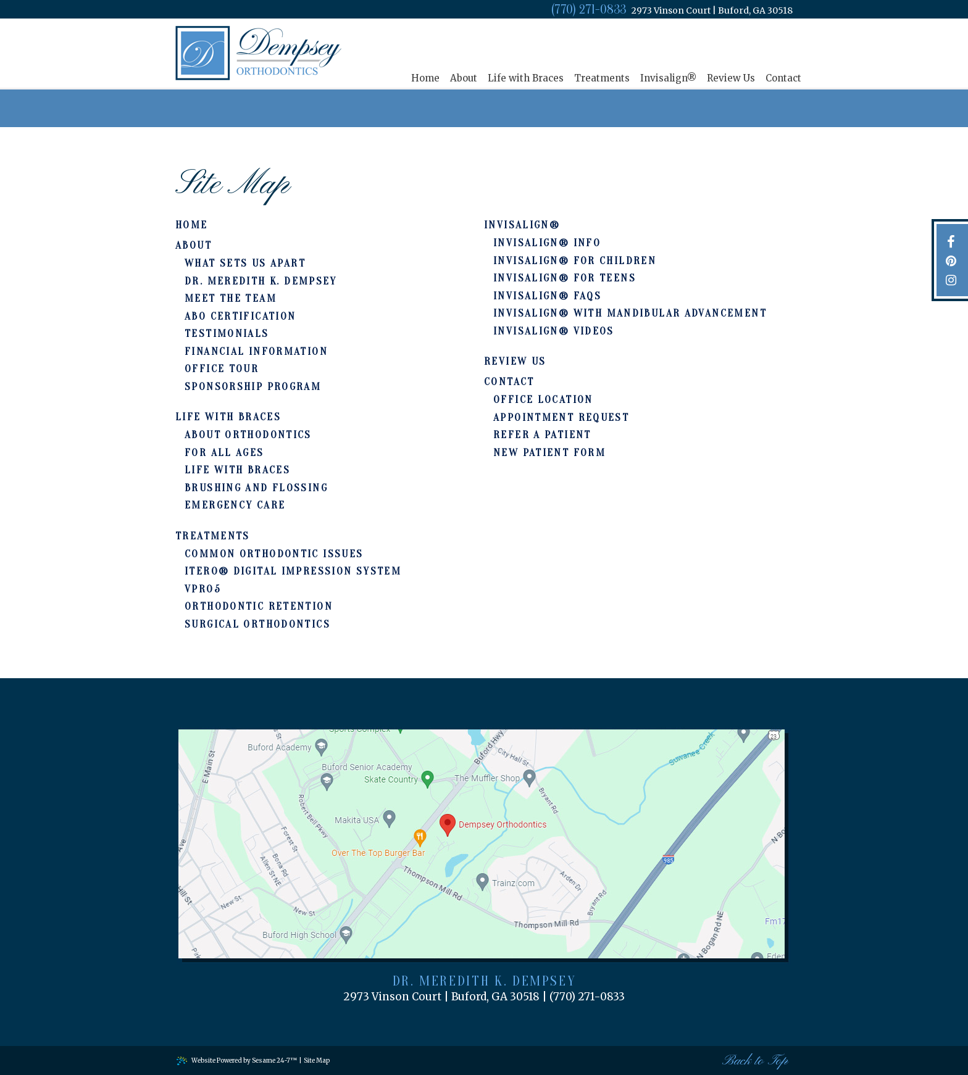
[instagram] (951, 279)
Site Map (317, 1060)
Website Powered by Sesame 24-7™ (236, 1060)
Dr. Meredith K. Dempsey (484, 981)
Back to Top (755, 1061)
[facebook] (951, 241)
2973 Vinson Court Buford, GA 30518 (712, 11)
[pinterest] (951, 260)
